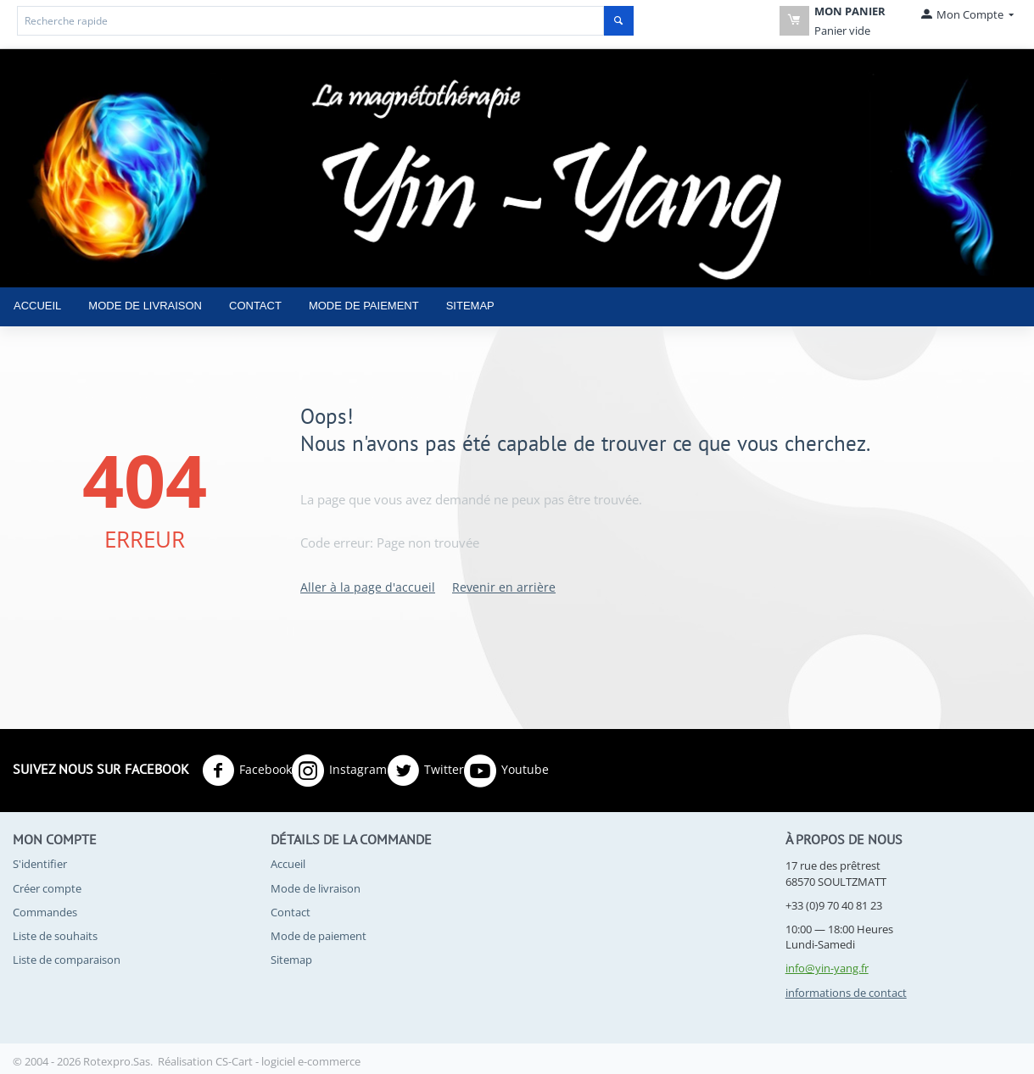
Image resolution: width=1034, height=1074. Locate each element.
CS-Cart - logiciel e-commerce (288, 1061)
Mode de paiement (364, 305)
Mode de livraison (145, 305)
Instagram (339, 770)
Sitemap (470, 305)
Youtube (506, 770)
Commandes (45, 912)
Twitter (425, 770)
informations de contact (846, 992)
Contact (255, 305)
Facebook (247, 770)
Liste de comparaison (66, 959)
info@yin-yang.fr (827, 968)
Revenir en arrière (504, 587)
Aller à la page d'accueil (367, 587)
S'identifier (40, 863)
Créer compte (47, 888)
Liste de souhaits (55, 935)
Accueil (37, 305)
